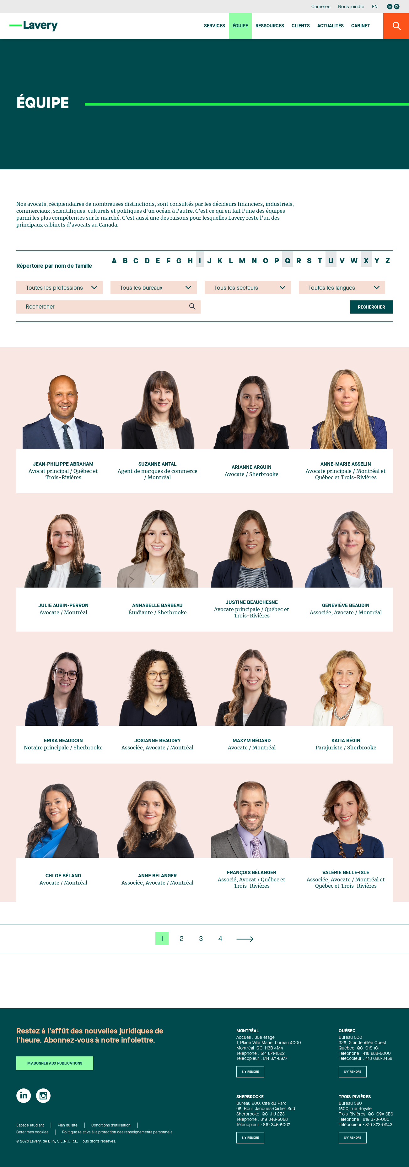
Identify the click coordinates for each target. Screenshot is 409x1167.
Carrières (321, 7)
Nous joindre (351, 7)
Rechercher (371, 307)
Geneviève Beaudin (345, 605)
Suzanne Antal (157, 464)
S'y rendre (250, 1071)
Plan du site (68, 1125)
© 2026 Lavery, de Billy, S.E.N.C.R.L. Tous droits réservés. (66, 1141)
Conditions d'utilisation (111, 1125)
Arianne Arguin (252, 467)
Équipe (240, 26)
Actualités (330, 26)
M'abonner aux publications (54, 1064)
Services (214, 26)
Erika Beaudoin (63, 740)
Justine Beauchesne (252, 602)
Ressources (270, 26)
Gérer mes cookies (32, 1132)
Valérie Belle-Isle (345, 872)
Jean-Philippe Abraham (63, 464)
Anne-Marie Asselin (345, 464)
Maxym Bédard (252, 740)
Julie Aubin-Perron (63, 605)
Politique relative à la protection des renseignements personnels (117, 1132)
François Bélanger (251, 872)
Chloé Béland (63, 876)
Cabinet (360, 26)
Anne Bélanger (157, 876)
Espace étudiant (30, 1125)
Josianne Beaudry (157, 740)
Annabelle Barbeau (157, 605)
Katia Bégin (345, 740)
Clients (301, 26)
